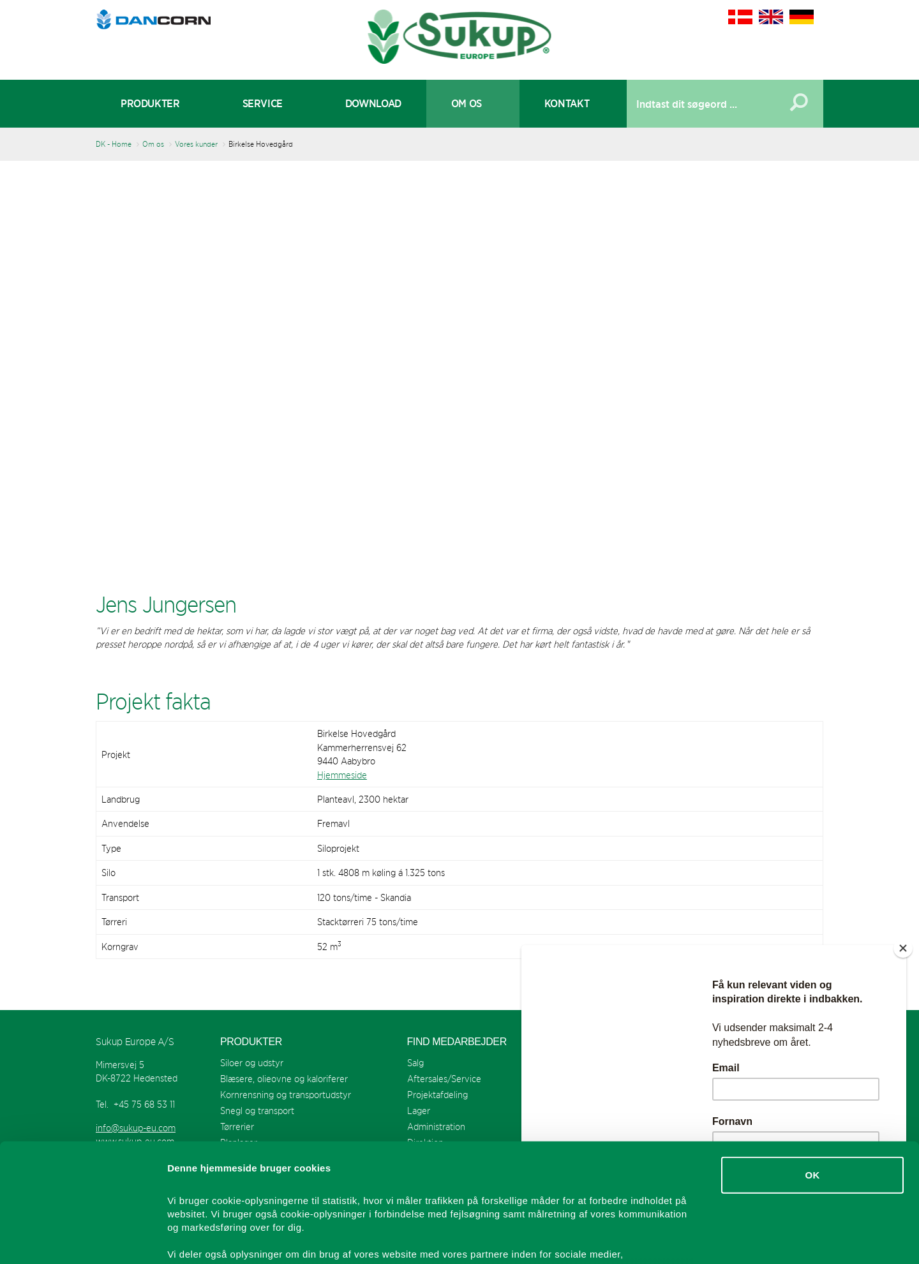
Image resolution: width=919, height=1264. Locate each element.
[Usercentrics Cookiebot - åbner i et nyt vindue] (82, 1239)
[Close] (903, 948)
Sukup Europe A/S (459, 37)
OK (812, 1069)
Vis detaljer (663, 1238)
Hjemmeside (342, 775)
